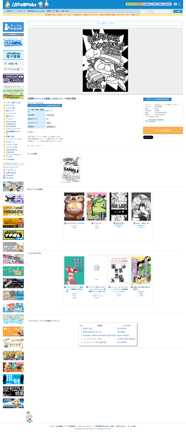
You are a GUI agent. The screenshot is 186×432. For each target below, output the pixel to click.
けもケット (10, 142)
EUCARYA (122, 328)
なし (48, 123)
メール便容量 (149, 116)
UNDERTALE (11, 124)
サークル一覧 (12, 69)
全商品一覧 (11, 64)
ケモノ (8, 102)
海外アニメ (10, 116)
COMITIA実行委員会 (126, 339)
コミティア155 (11, 144)
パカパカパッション (96, 295)
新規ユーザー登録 (53, 11)
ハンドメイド (11, 113)
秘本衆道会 (141, 291)
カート (139, 4)
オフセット (51, 127)
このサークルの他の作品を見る (157, 99)
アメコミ (9, 119)
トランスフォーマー (13, 129)
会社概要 (59, 426)
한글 (160, 4)
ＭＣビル (96, 293)
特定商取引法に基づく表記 (104, 426)
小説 (12, 136)
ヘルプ (51, 426)
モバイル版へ (132, 426)
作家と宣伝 (88, 328)
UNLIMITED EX (12, 150)
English (147, 4)
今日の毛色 (158, 106)
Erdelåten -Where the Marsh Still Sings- (100, 335)
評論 (7, 136)
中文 (154, 4)
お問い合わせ (65, 11)
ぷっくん (50, 115)
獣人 (14, 102)
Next (149, 216)
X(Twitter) (10, 175)
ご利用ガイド (10, 11)
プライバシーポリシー (85, 426)
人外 (19, 102)
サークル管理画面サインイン (13, 34)
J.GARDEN (10, 159)
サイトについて (12, 167)
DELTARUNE (11, 126)
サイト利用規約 (70, 426)
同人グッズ (10, 111)
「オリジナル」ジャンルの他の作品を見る (44, 105)
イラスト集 (10, 108)
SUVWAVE (122, 342)
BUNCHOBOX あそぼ (92, 332)
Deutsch (167, 4)
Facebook (10, 178)
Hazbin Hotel (11, 121)
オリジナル (10, 105)
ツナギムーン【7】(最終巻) (94, 342)
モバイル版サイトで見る (105, 23)
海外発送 (36, 11)
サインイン (131, 4)
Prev (67, 216)
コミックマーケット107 (13, 139)
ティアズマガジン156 (92, 339)
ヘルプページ (21, 11)
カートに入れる (163, 130)
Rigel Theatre (123, 335)
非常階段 (121, 332)
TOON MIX (10, 152)
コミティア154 (11, 147)
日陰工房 (74, 293)
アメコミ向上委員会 (119, 291)
